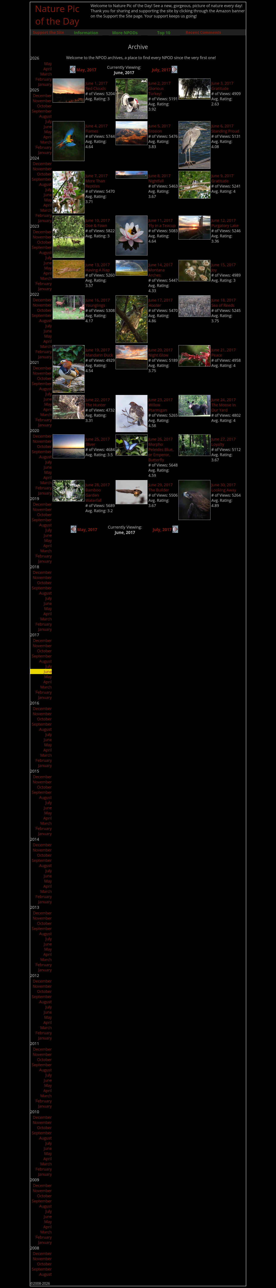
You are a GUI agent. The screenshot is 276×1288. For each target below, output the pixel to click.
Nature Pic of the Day (57, 14)
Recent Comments (203, 32)
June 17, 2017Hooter (160, 302)
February (44, 79)
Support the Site (48, 32)
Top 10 (163, 32)
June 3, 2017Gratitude (222, 86)
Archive (138, 47)
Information (86, 32)
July (48, 121)
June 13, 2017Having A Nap (97, 267)
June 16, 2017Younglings (97, 302)
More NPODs (125, 32)
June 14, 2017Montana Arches (160, 270)
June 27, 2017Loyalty (223, 442)
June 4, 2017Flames (96, 128)
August (45, 116)
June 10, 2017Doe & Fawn (97, 223)
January (45, 84)
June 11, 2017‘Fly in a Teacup (162, 223)
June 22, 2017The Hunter (97, 402)
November (42, 100)
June (48, 126)
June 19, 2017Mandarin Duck (99, 352)
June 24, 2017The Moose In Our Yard (223, 405)
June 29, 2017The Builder (160, 487)
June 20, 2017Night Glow (160, 352)
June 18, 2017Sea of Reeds (223, 302)
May (48, 63)
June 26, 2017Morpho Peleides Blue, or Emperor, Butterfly (160, 449)
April (47, 68)
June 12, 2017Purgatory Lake (224, 223)
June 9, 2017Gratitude (222, 178)
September (42, 111)
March (46, 74)
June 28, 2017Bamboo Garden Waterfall (97, 492)
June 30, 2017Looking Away (223, 487)
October (44, 105)
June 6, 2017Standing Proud (225, 128)
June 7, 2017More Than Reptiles (96, 181)
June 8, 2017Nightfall (159, 178)
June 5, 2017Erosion (159, 128)
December (42, 95)
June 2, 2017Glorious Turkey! (159, 88)
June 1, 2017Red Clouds (96, 86)
